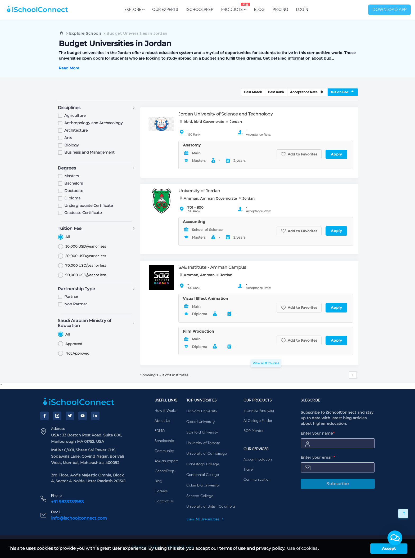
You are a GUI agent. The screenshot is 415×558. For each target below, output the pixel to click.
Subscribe (337, 483)
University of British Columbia (210, 506)
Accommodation (257, 459)
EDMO (160, 431)
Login (302, 10)
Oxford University (200, 422)
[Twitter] (70, 416)
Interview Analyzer (258, 411)
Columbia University (203, 485)
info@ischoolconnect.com (79, 518)
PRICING (280, 10)
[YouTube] (82, 416)
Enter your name (318, 433)
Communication (256, 479)
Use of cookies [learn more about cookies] (302, 548)
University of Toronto (203, 443)
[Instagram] (57, 416)
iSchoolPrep (199, 10)
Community (164, 451)
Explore (134, 9)
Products (232, 7)
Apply (336, 154)
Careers (161, 491)
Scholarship (164, 441)
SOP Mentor (253, 431)
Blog (259, 10)
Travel (248, 469)
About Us (162, 421)
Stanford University (202, 432)
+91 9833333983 (67, 501)
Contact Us (164, 501)
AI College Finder (257, 421)
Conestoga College (202, 464)
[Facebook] (44, 416)
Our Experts (165, 10)
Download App (389, 10)
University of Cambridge (206, 454)
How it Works (165, 411)
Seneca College (199, 496)
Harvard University (201, 411)
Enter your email (318, 457)
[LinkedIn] (95, 416)
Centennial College (202, 475)
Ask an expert (166, 461)
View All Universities (205, 519)
